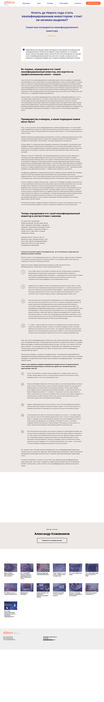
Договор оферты (48, 639)
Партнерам (63, 3)
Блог (39, 3)
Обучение (26, 3)
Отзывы (50, 3)
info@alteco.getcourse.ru (50, 636)
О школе (77, 3)
